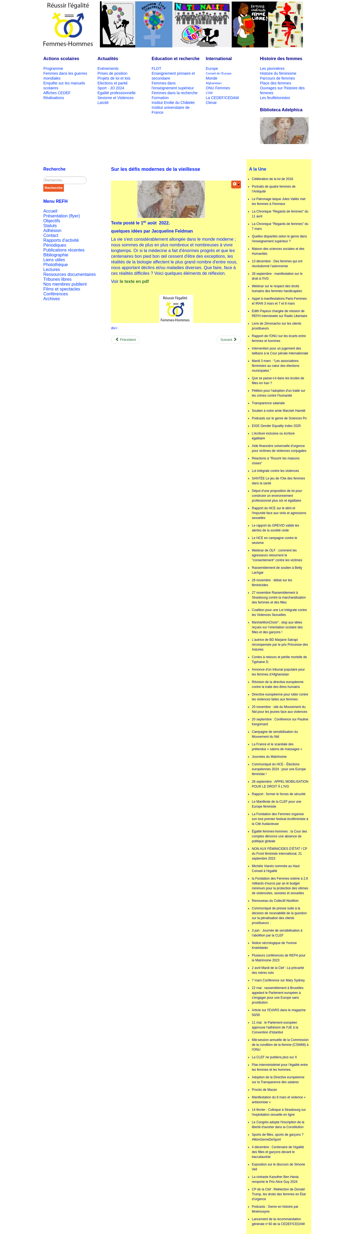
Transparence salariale (268, 403)
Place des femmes (275, 83)
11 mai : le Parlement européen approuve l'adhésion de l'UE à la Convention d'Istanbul (275, 1027)
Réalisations (53, 98)
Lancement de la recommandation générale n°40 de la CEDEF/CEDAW (278, 1221)
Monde (211, 78)
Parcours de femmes (277, 78)
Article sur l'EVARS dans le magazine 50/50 (279, 1012)
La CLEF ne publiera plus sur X (274, 1057)
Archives (51, 298)
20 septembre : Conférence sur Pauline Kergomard (280, 721)
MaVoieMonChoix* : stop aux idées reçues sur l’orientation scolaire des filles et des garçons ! (277, 627)
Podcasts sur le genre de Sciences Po (279, 418)
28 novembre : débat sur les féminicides (272, 582)
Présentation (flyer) (61, 216)
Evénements (108, 68)
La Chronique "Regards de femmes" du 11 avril (280, 214)
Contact (50, 235)
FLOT (156, 68)
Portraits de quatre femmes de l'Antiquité (273, 189)
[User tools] (236, 184)
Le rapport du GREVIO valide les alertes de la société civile (275, 528)
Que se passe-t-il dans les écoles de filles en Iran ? (278, 380)
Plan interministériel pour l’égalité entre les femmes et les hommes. (280, 1067)
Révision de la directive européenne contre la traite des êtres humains (278, 684)
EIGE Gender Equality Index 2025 (276, 426)
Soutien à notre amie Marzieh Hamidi (278, 411)
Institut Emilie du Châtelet (173, 102)
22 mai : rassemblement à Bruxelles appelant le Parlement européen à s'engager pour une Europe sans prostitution (278, 995)
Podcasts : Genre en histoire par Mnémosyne (275, 1209)
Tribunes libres (57, 279)
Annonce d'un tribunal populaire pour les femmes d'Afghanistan (278, 672)
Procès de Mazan (264, 1090)
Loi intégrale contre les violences (275, 471)
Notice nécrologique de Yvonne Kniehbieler (274, 945)
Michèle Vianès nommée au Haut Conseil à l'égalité (276, 868)
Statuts (50, 225)
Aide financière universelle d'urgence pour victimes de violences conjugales (279, 448)
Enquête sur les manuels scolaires (64, 85)
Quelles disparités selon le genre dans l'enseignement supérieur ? (279, 238)
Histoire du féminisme (278, 73)
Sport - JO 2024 (110, 88)
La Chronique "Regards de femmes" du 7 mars (280, 226)
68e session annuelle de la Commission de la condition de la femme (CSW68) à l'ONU (280, 1045)
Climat (211, 102)
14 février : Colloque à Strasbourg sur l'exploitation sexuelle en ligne (279, 1112)
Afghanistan (213, 83)
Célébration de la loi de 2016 (272, 179)
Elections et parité (112, 83)
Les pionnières (272, 68)
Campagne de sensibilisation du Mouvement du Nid (275, 734)
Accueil (50, 211)
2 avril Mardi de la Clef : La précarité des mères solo (278, 970)
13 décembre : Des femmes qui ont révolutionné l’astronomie (277, 263)
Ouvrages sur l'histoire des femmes (282, 90)
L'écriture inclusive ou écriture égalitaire (273, 436)
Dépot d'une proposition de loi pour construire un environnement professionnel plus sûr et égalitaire (277, 495)
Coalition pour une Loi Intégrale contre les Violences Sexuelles (279, 612)
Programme (53, 68)
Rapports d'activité (61, 240)
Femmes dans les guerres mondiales (65, 75)
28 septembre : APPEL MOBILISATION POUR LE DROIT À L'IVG (280, 784)
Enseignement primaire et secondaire (173, 75)
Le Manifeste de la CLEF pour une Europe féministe (276, 804)
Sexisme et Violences (115, 98)
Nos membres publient (65, 284)
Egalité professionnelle (116, 93)
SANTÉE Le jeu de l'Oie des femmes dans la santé (278, 480)
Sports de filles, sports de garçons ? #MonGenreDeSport (278, 1137)
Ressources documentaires (69, 274)
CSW (209, 92)
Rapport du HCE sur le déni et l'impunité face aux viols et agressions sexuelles (279, 513)
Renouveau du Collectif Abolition (275, 901)
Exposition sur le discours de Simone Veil (278, 1167)
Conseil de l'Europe (219, 73)
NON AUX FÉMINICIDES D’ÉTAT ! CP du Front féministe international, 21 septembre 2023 (279, 853)
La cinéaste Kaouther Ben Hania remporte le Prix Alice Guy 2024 (275, 1179)
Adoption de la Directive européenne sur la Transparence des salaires (278, 1079)
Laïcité (103, 102)
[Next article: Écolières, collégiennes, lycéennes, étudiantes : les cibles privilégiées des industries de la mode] (228, 340)
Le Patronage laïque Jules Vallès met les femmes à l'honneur (278, 201)
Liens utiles (54, 259)
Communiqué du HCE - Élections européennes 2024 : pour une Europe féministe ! (279, 769)
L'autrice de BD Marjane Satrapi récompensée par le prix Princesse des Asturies (280, 644)
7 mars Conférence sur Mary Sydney (278, 980)
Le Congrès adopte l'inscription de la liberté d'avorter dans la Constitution (278, 1124)
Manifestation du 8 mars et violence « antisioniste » (279, 1099)
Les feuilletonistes (275, 98)
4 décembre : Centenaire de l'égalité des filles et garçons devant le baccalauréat (278, 1152)
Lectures (51, 269)
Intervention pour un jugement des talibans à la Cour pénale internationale (280, 351)
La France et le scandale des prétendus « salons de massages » (277, 746)
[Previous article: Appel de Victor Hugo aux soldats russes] (125, 340)
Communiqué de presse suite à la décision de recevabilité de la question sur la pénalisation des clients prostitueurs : (279, 915)
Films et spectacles (61, 289)
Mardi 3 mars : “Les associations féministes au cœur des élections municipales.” (275, 366)
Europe (212, 68)
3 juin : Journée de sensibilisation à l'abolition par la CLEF (277, 933)
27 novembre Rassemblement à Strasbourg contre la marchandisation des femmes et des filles (279, 597)
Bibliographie (56, 255)
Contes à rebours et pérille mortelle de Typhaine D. (279, 659)
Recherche (54, 188)
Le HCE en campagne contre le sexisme (274, 540)
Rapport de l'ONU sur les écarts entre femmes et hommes (279, 338)
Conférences (55, 294)
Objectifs (51, 220)
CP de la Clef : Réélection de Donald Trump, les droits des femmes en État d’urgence (279, 1194)
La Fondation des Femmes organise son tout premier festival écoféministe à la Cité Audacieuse (280, 819)
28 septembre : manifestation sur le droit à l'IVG (277, 276)
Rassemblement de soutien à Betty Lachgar (277, 570)
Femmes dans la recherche (175, 93)
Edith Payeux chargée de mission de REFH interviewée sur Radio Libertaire (279, 313)
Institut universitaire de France (171, 110)
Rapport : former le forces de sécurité (278, 794)
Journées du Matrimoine (269, 757)
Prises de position (112, 73)
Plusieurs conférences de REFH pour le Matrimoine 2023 (278, 958)
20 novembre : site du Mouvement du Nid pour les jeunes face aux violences (279, 709)
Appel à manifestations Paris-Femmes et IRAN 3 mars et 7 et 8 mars (279, 301)
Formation (160, 98)
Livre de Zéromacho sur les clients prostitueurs (276, 326)
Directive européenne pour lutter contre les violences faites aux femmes (280, 697)
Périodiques (54, 245)
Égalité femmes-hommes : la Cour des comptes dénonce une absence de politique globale (279, 836)
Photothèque (55, 264)
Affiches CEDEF (57, 93)
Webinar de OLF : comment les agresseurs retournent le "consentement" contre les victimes (277, 555)
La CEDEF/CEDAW (222, 98)
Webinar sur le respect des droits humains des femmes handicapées (277, 288)
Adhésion (52, 230)
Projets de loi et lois (113, 78)
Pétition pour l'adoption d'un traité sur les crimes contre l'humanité (278, 393)
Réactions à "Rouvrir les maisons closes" (275, 460)
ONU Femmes (218, 88)
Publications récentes (63, 250)
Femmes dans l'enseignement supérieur (173, 85)
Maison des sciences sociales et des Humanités (278, 251)
